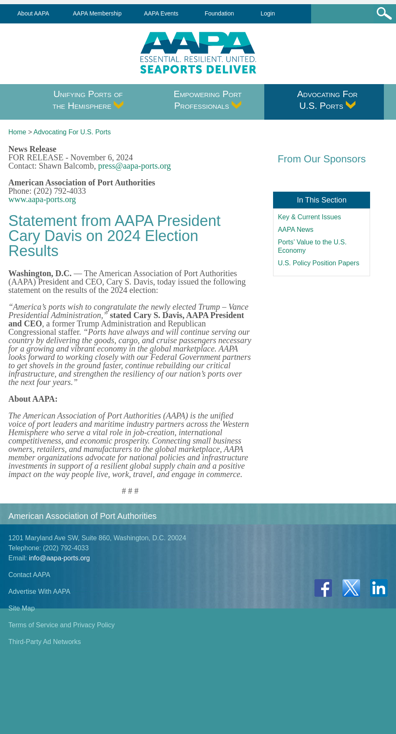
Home (17, 132)
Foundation (219, 13)
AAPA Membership (97, 13)
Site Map (21, 608)
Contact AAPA (29, 574)
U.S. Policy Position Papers (318, 263)
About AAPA (33, 13)
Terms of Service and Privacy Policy (61, 625)
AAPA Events (161, 13)
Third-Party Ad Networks (44, 641)
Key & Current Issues (309, 217)
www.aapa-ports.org (42, 199)
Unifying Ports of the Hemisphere (88, 100)
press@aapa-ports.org (134, 165)
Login (268, 13)
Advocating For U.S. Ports (327, 100)
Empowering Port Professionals (208, 100)
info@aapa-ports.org (59, 558)
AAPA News (295, 229)
